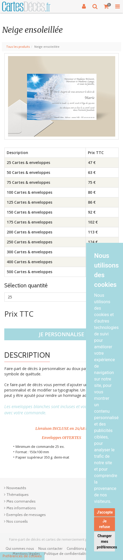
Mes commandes (21, 501)
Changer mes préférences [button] (106, 541)
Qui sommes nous (20, 548)
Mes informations (21, 508)
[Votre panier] (106, 6)
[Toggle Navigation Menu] (117, 6)
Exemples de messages (26, 514)
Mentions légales (26, 553)
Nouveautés (16, 487)
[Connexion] (84, 6)
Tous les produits (18, 47)
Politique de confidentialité (66, 553)
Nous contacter (50, 548)
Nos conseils (17, 521)
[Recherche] (95, 6)
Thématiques (17, 494)
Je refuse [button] (104, 524)
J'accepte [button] (105, 512)
